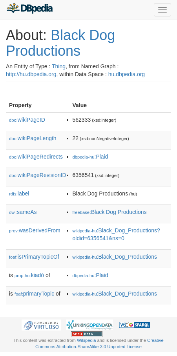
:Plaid (90, 156)
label (19, 193)
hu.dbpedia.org (126, 74)
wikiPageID (27, 120)
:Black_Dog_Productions (115, 257)
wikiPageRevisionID (37, 175)
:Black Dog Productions (110, 212)
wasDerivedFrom (34, 230)
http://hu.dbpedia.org (31, 74)
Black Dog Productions (60, 43)
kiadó (29, 275)
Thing (59, 66)
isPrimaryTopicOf (34, 257)
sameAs (22, 212)
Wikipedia (86, 340)
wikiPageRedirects (36, 156)
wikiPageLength (33, 138)
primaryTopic (34, 293)
